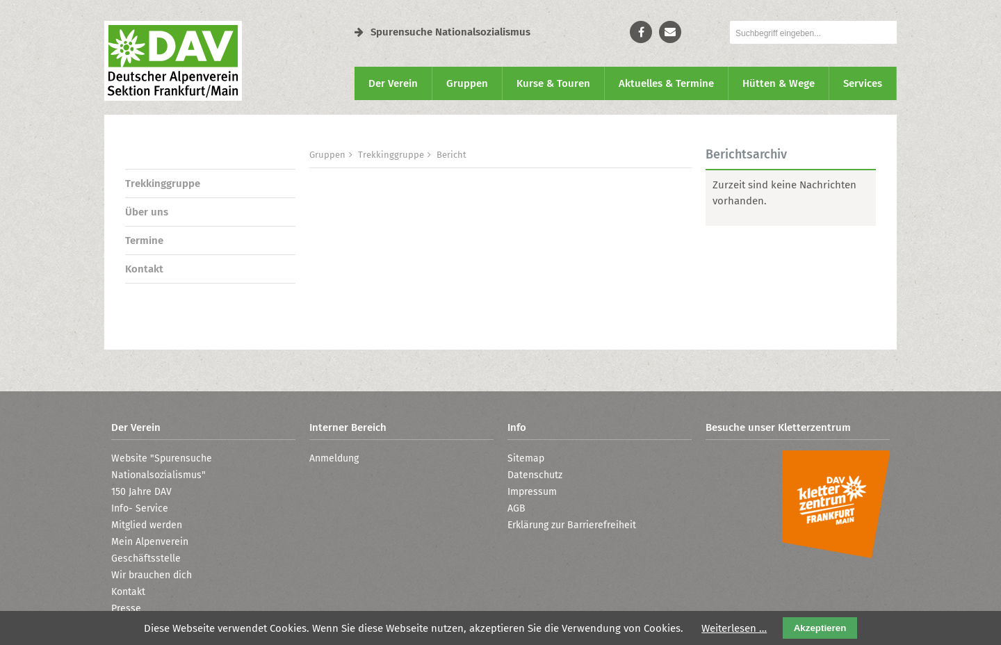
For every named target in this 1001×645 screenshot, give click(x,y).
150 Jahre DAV (141, 492)
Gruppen (467, 83)
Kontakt (144, 269)
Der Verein (393, 83)
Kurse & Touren (553, 83)
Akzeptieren (820, 628)
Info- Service (139, 508)
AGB (516, 508)
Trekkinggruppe (162, 183)
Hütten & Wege (778, 83)
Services (862, 83)
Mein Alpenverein (149, 542)
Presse (126, 608)
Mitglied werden (146, 525)
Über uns (146, 212)
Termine (144, 240)
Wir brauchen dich (151, 575)
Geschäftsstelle (146, 558)
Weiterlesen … (734, 628)
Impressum (532, 492)
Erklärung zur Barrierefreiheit (571, 525)
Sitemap (525, 458)
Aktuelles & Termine (666, 83)
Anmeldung (334, 458)
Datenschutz (534, 475)
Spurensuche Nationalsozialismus (442, 32)
